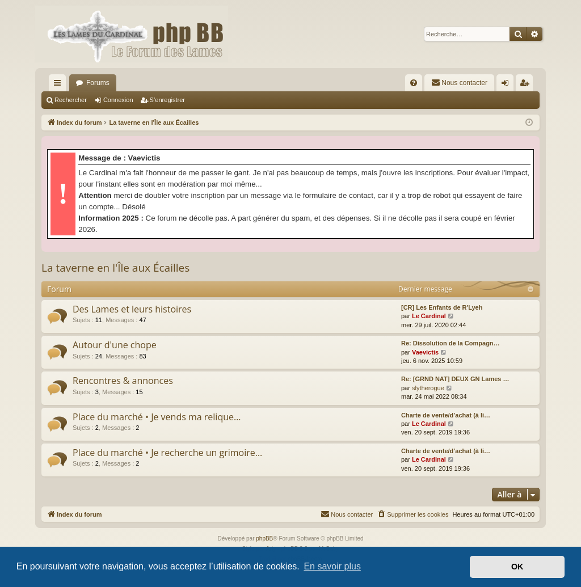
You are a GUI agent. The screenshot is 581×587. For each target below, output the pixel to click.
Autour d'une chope (115, 345)
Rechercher (70, 99)
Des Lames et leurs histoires (132, 309)
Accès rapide (59, 85)
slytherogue (428, 388)
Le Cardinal (429, 315)
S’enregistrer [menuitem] (527, 85)
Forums (98, 83)
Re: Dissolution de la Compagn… (450, 343)
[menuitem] (413, 82)
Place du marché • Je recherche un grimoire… (167, 452)
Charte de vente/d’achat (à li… (445, 415)
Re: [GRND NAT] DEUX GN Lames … (455, 378)
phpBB (264, 538)
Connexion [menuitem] (507, 85)
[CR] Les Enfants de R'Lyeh (441, 307)
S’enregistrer (167, 99)
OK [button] (517, 566)
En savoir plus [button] (332, 566)
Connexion (118, 99)
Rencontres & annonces (123, 380)
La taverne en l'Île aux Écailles (115, 267)
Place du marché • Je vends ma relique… (157, 417)
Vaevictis (425, 352)
